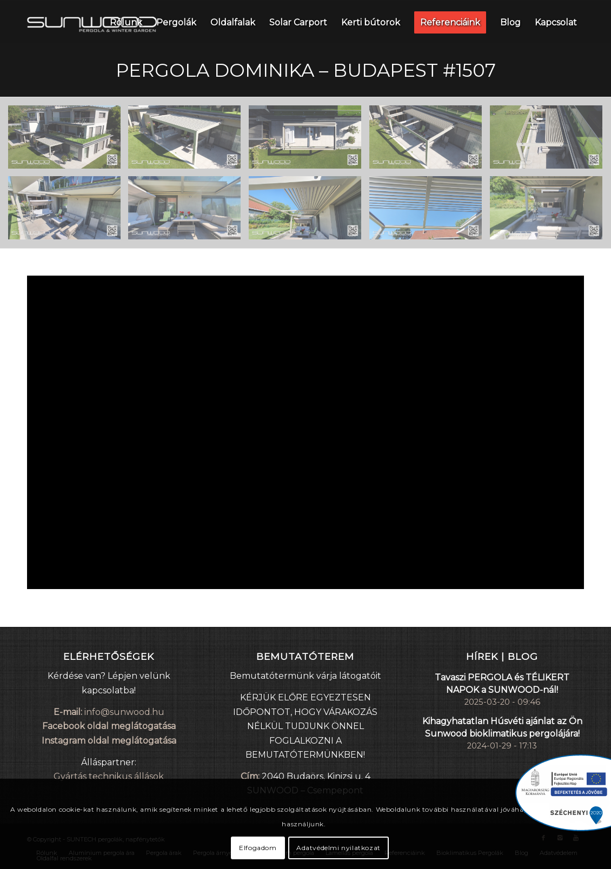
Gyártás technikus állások (109, 776)
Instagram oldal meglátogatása (109, 741)
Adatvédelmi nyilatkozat (338, 848)
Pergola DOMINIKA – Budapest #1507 (306, 70)
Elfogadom (257, 848)
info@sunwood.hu (124, 712)
